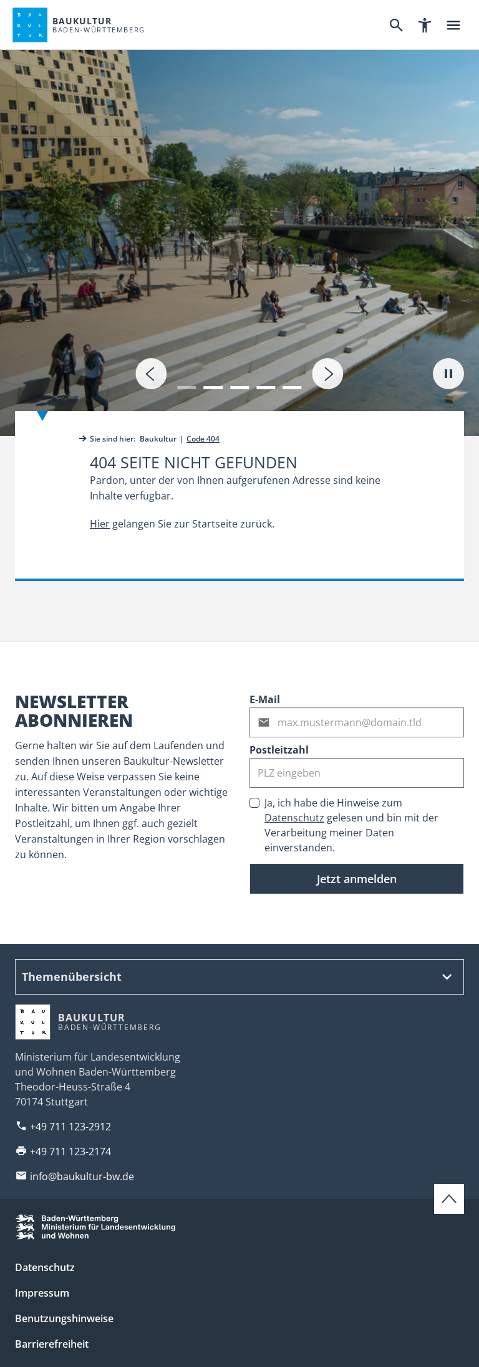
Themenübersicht (72, 976)
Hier (100, 524)
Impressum (42, 1293)
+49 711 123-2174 (70, 1151)
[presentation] (151, 373)
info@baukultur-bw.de (82, 1176)
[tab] (239, 218)
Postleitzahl (279, 750)
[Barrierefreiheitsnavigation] (425, 25)
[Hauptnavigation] (453, 25)
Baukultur (158, 438)
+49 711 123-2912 (70, 1126)
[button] (186, 380)
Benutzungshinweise (64, 1318)
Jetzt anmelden (357, 878)
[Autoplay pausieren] (448, 373)
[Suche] (396, 25)
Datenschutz (294, 818)
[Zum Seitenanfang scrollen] (449, 1199)
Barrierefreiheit (52, 1344)
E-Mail (264, 699)
